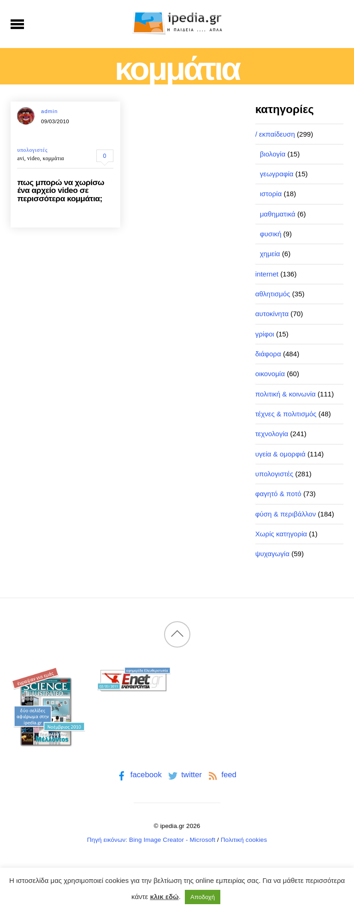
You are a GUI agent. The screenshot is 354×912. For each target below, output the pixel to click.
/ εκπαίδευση (275, 134)
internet (266, 274)
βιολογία (273, 154)
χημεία (270, 254)
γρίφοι (264, 334)
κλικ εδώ (164, 896)
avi (20, 158)
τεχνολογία (272, 434)
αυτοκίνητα (272, 314)
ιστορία (271, 194)
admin (49, 111)
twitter (184, 774)
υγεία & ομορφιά (280, 454)
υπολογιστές (32, 150)
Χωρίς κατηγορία (281, 534)
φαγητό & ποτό (278, 494)
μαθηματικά (277, 214)
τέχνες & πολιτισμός (286, 414)
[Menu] (17, 24)
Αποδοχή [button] (202, 897)
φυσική (271, 234)
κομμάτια (53, 158)
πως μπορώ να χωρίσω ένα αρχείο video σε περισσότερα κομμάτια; (60, 190)
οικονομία (270, 374)
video (33, 158)
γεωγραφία (277, 174)
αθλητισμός (272, 294)
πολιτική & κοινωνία (285, 394)
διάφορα (268, 354)
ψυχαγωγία (272, 554)
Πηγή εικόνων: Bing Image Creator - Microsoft (151, 839)
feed (221, 774)
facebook (138, 774)
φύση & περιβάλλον (285, 514)
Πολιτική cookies (244, 839)
